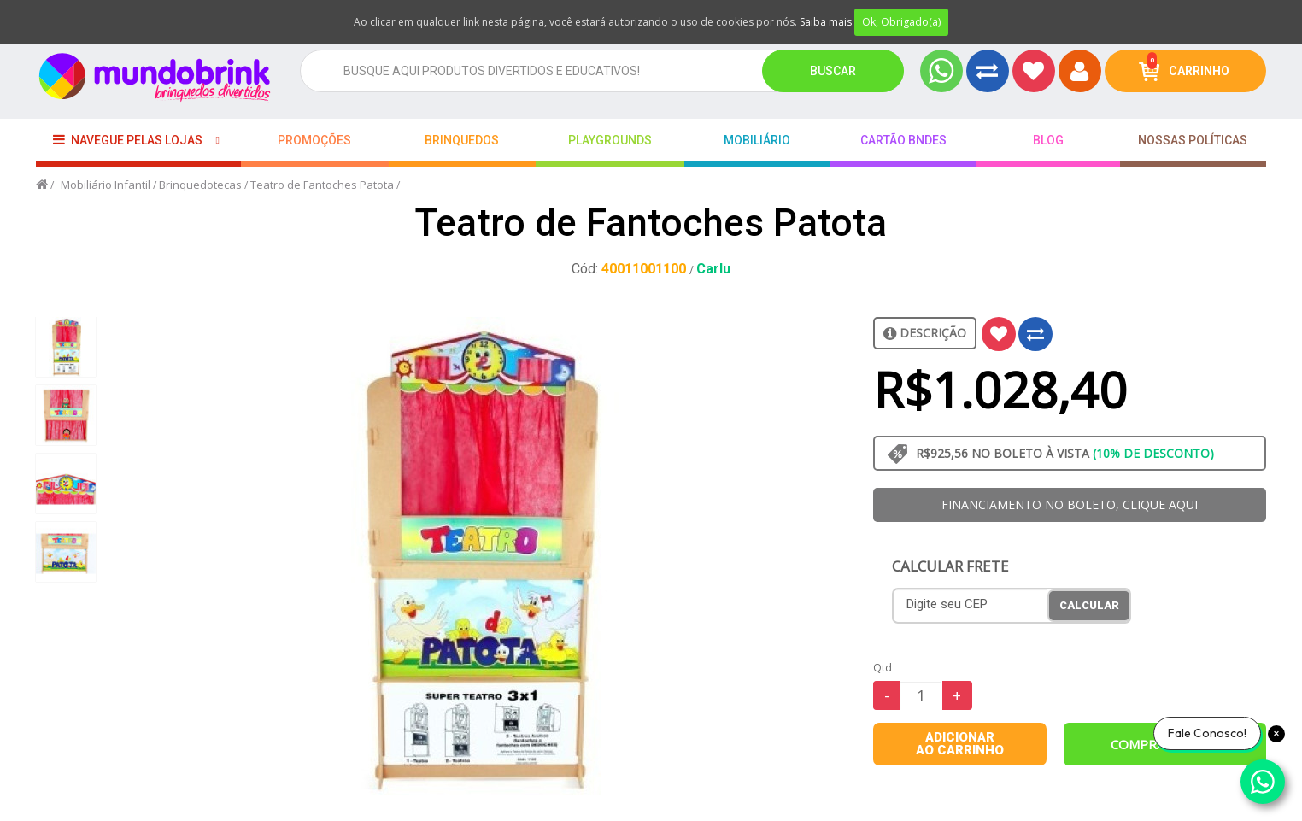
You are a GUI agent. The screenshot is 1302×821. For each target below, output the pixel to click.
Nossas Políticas (1192, 140)
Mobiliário (757, 140)
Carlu (713, 269)
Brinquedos (462, 140)
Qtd (882, 667)
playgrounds (610, 140)
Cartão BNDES (903, 140)
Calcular (1089, 605)
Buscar (833, 71)
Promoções (314, 140)
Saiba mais (826, 22)
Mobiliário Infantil (105, 184)
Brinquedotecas (200, 184)
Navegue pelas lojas (127, 139)
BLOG (1048, 140)
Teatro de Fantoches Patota (322, 184)
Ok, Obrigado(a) (901, 22)
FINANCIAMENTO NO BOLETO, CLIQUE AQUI (1069, 504)
